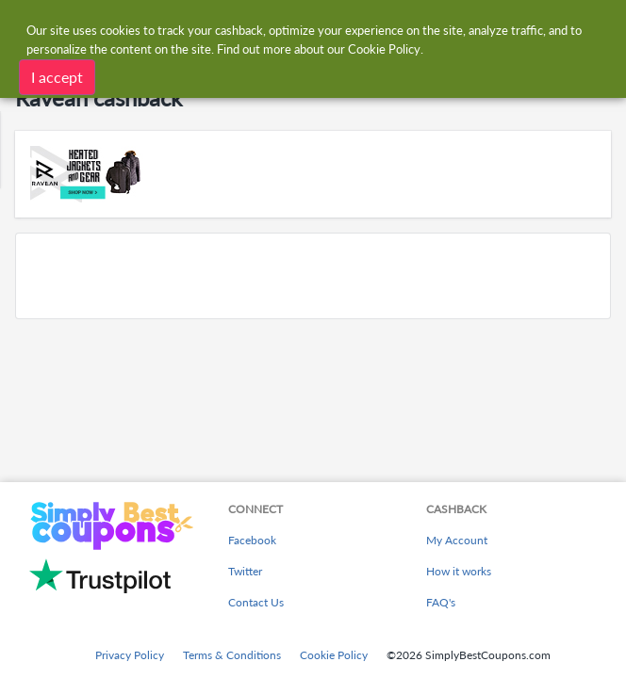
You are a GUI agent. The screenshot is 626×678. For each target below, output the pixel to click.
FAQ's (440, 602)
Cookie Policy (334, 655)
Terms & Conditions (232, 655)
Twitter (245, 571)
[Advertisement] (313, 276)
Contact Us (256, 602)
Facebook (252, 540)
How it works (458, 571)
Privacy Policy (129, 655)
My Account (456, 540)
